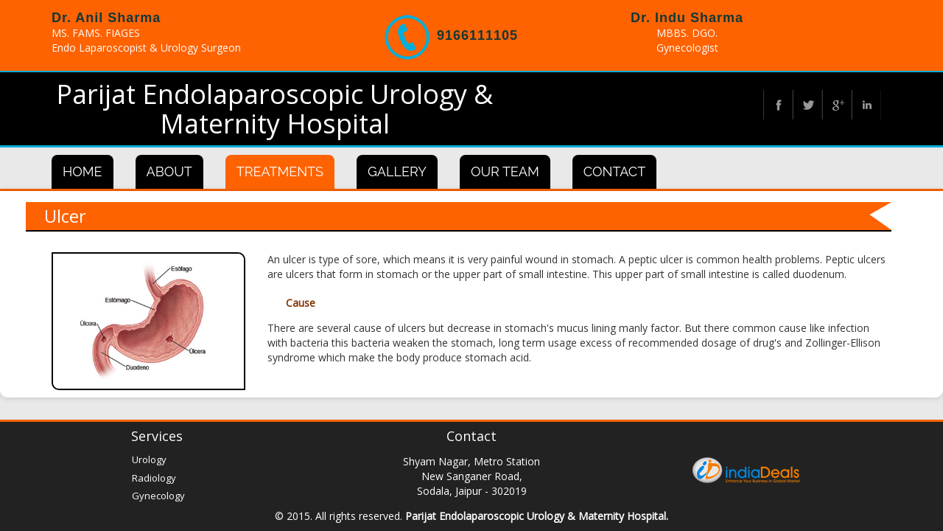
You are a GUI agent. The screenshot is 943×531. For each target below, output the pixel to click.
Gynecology (158, 495)
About (169, 171)
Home (82, 171)
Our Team (505, 171)
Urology (149, 459)
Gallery (397, 171)
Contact (614, 171)
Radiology (154, 478)
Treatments (279, 171)
